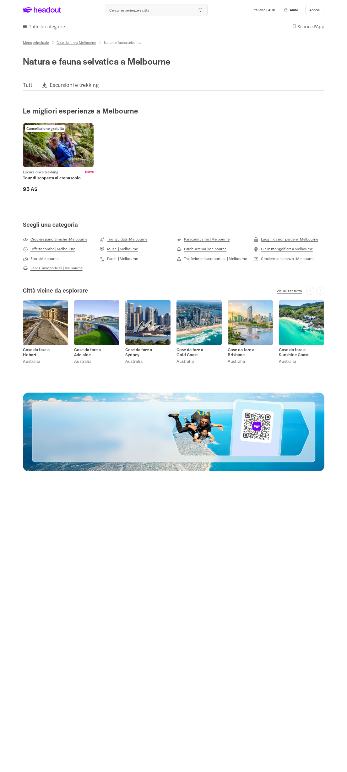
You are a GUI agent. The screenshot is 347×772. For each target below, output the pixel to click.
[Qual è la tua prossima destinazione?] (156, 10)
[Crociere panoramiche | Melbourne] (55, 239)
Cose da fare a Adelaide (87, 352)
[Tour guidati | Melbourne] (123, 239)
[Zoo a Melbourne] (40, 259)
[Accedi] (314, 10)
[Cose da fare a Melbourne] (76, 42)
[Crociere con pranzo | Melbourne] (283, 259)
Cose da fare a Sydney (138, 352)
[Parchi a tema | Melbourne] (201, 249)
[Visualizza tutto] (289, 290)
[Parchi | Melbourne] (119, 259)
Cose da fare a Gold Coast (189, 352)
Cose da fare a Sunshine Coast (294, 352)
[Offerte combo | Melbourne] (49, 249)
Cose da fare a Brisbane (241, 352)
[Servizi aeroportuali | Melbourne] (53, 268)
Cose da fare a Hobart (36, 352)
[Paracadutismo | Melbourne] (203, 239)
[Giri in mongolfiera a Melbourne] (283, 249)
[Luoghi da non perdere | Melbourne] (285, 239)
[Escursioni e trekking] (74, 85)
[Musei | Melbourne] (119, 249)
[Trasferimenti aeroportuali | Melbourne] (211, 259)
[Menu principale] (36, 42)
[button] (290, 10)
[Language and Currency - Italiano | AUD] (264, 10)
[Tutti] (28, 85)
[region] (173, 84)
